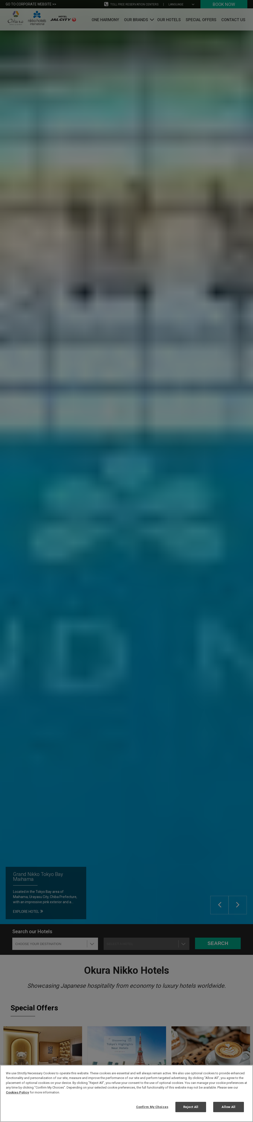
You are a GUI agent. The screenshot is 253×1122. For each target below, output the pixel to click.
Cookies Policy (17, 1092)
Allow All (228, 1107)
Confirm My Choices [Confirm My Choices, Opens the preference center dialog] (152, 1107)
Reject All (190, 1107)
